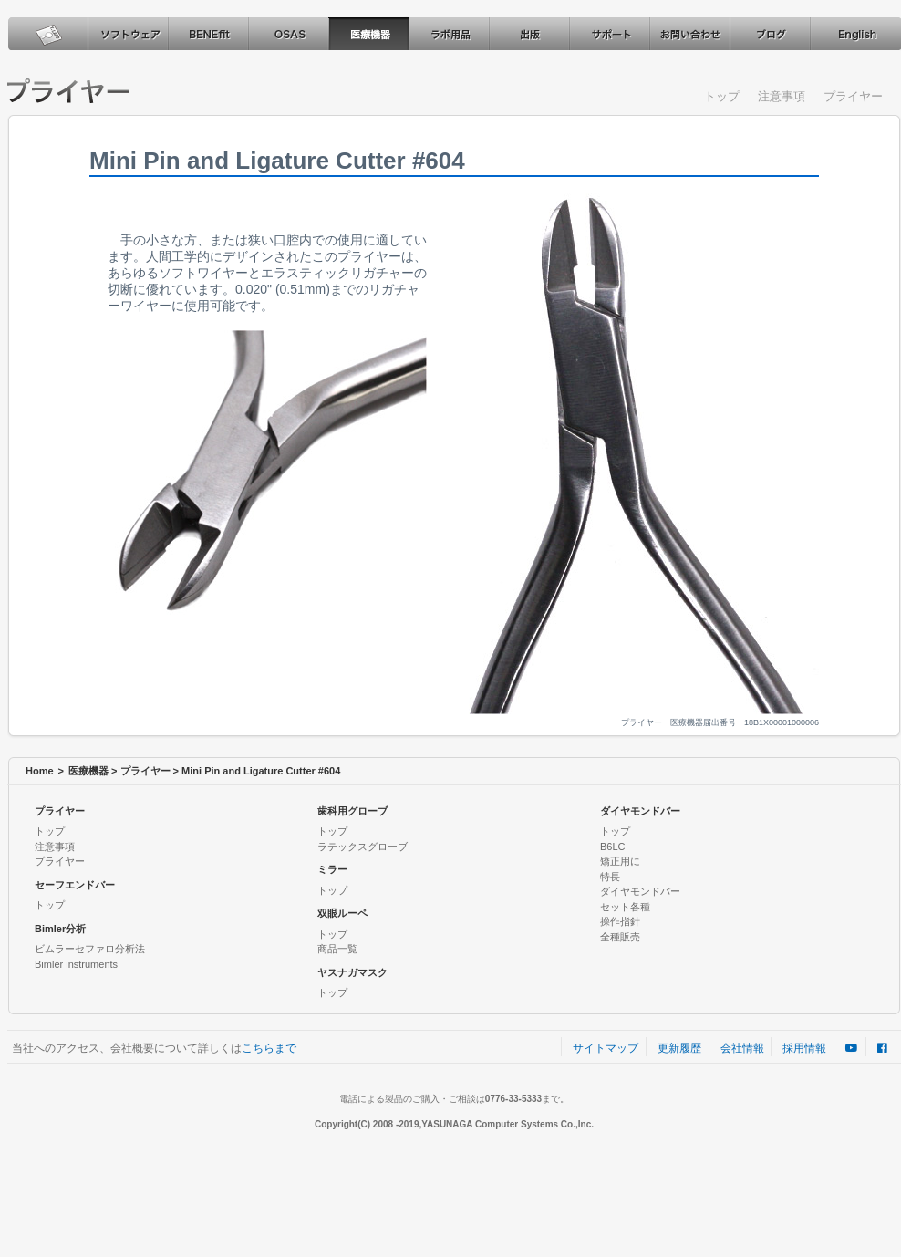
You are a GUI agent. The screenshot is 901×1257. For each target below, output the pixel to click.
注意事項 (781, 96)
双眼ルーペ (342, 913)
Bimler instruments (76, 964)
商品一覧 (337, 948)
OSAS (288, 33)
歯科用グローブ (352, 810)
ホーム (47, 33)
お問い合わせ (689, 33)
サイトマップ (605, 1048)
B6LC (613, 846)
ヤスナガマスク (352, 972)
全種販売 (620, 936)
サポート (609, 33)
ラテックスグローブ (362, 846)
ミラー (332, 869)
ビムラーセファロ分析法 (90, 948)
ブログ (770, 33)
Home (40, 770)
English (854, 33)
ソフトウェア (128, 33)
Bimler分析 (60, 928)
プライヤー (853, 96)
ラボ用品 (449, 33)
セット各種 (625, 906)
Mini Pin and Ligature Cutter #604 (260, 770)
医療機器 (368, 33)
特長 (610, 876)
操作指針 (620, 921)
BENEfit (208, 33)
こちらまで (269, 1048)
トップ (722, 96)
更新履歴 (679, 1048)
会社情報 (742, 1048)
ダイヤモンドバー (640, 810)
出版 (529, 33)
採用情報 (804, 1048)
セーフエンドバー (75, 884)
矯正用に (620, 861)
